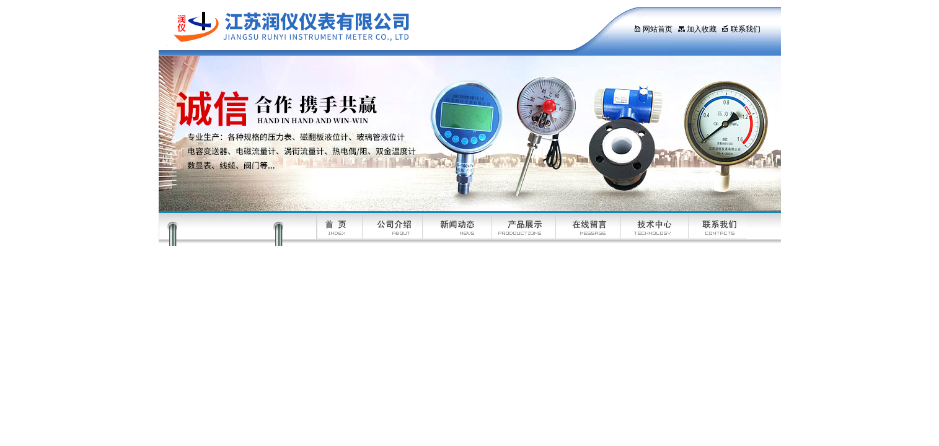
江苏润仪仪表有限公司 (385, 28)
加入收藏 (696, 29)
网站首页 (652, 29)
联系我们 (740, 29)
